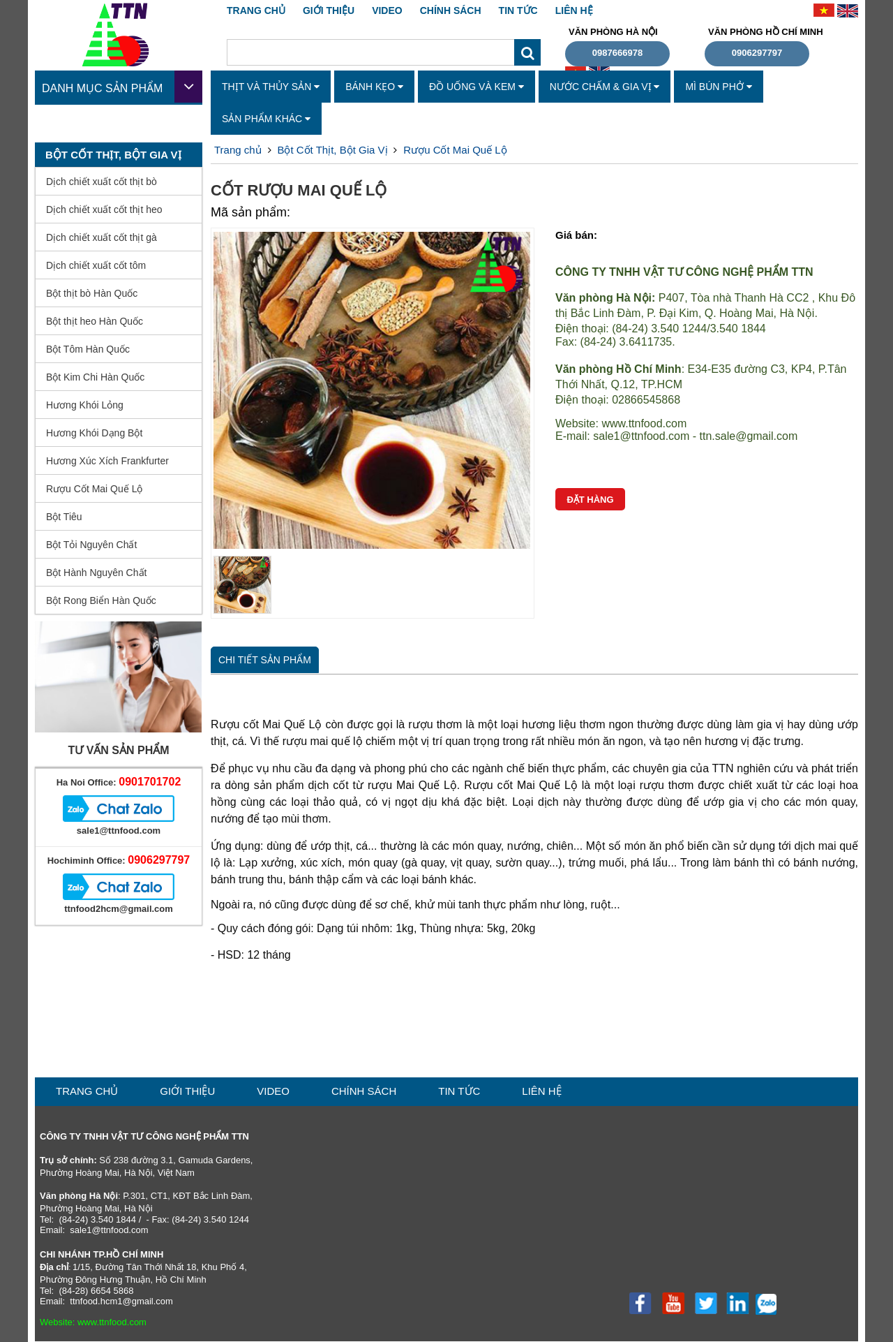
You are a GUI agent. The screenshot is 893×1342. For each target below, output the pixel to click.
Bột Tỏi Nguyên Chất (91, 544)
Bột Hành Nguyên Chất (96, 572)
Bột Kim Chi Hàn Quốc (95, 377)
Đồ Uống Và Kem (476, 86)
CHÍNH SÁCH (450, 10)
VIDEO (387, 10)
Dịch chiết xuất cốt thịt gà (101, 237)
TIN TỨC (518, 10)
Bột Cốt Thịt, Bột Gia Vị (332, 150)
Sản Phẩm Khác (266, 118)
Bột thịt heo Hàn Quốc (94, 321)
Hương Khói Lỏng (84, 405)
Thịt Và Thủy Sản (271, 86)
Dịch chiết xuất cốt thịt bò (101, 181)
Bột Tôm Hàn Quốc (88, 349)
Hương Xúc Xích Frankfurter (107, 460)
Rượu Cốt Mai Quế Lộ (94, 488)
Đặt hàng (589, 499)
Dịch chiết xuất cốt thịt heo (104, 209)
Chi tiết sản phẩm (264, 659)
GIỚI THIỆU (328, 10)
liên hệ (574, 10)
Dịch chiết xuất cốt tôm (96, 265)
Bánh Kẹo (374, 86)
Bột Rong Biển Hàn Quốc (101, 600)
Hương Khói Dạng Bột (94, 432)
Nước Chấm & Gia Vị (605, 86)
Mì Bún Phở (718, 86)
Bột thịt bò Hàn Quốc (91, 293)
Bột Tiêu (64, 516)
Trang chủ (256, 10)
